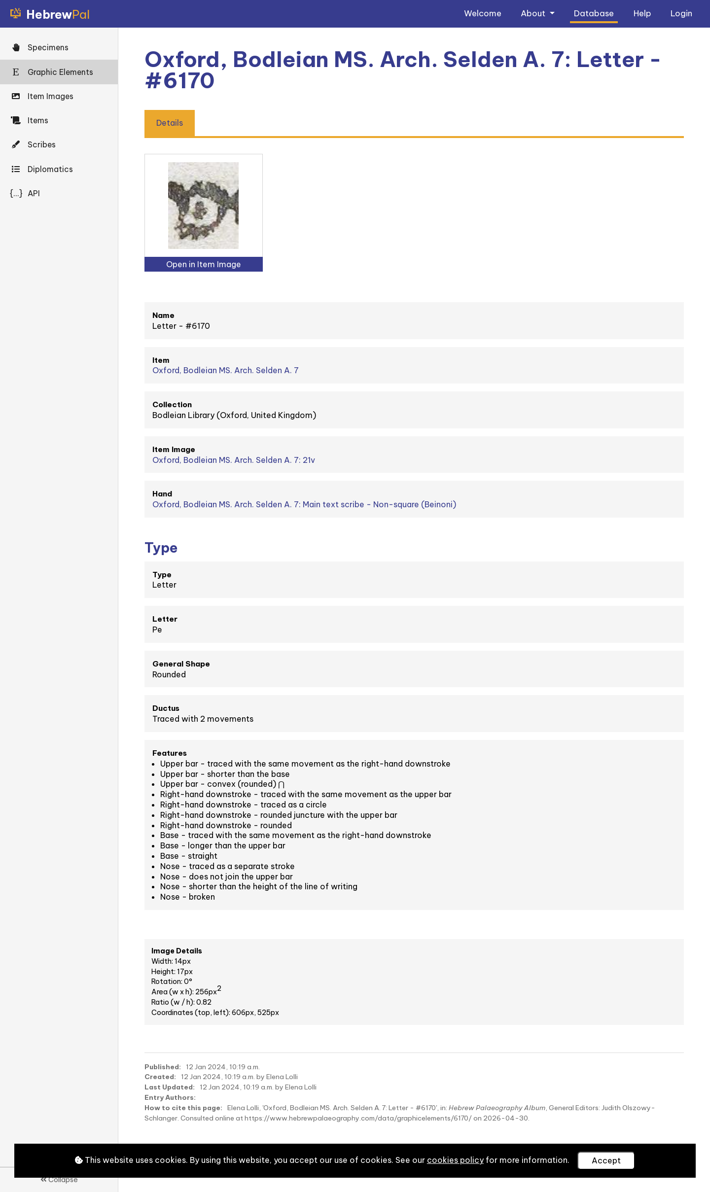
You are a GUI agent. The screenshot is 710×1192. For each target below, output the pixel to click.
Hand (162, 493)
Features (169, 753)
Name (163, 315)
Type (162, 574)
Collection (172, 404)
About (534, 13)
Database (594, 13)
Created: (160, 1076)
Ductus (165, 708)
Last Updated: (169, 1087)
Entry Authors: (170, 1097)
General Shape (181, 663)
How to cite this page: (183, 1107)
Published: (162, 1066)
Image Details (176, 951)
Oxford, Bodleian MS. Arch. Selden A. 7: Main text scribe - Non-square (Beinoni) (304, 504)
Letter (165, 619)
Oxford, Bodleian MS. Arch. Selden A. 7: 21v (233, 460)
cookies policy (455, 1160)
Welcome (482, 13)
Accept (606, 1160)
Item (161, 360)
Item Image (173, 449)
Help (642, 13)
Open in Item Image (203, 264)
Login (681, 13)
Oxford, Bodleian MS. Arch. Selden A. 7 (225, 370)
